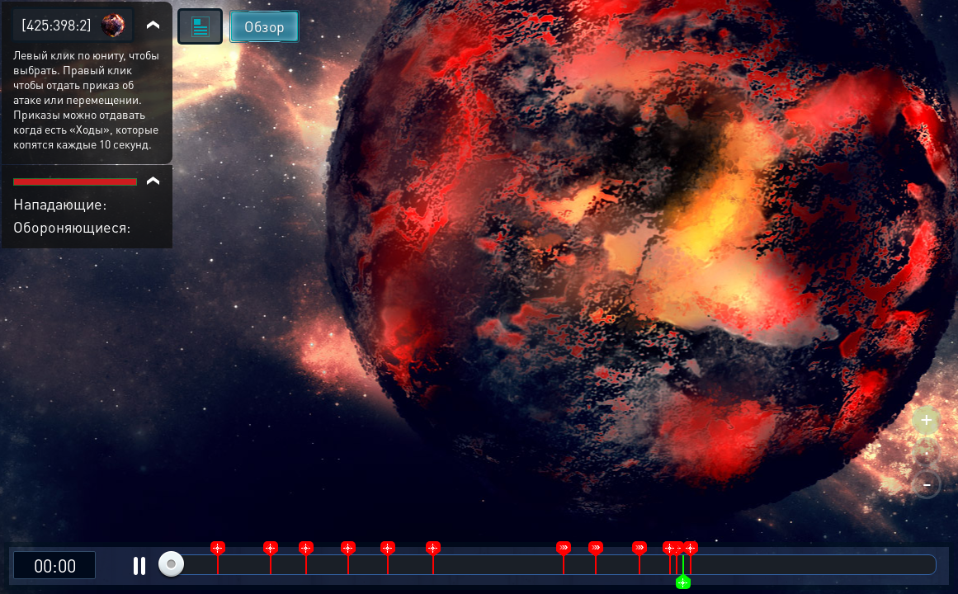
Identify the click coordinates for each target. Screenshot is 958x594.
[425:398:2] (56, 24)
